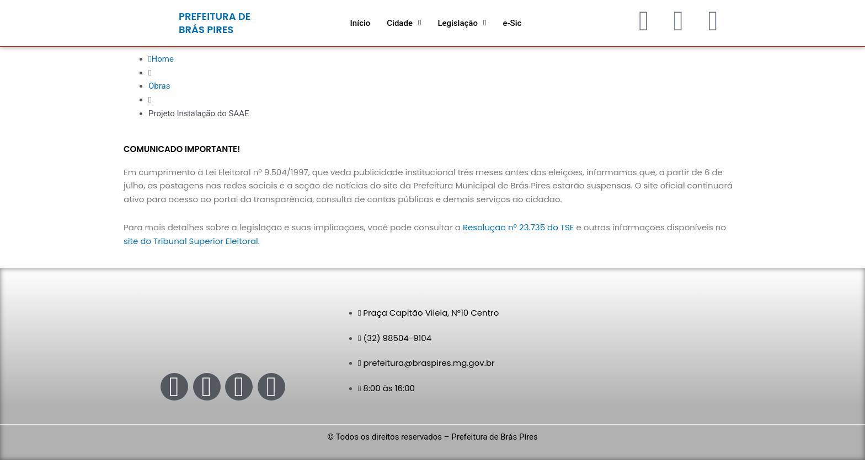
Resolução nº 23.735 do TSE (518, 227)
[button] (403, 23)
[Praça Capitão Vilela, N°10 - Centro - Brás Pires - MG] (642, 352)
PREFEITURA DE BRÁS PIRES (214, 22)
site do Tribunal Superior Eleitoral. (192, 241)
